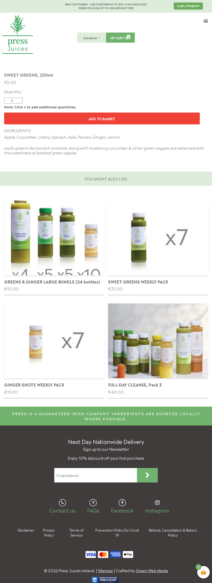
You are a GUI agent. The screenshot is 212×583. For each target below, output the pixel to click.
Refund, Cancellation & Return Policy (173, 532)
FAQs (93, 510)
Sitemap (105, 570)
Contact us (62, 510)
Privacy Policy (48, 532)
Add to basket (102, 118)
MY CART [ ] (120, 37)
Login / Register (188, 5)
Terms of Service (76, 532)
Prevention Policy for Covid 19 (117, 532)
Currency (90, 37)
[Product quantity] (13, 100)
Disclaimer (26, 529)
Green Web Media (152, 570)
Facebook (122, 510)
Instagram (157, 510)
